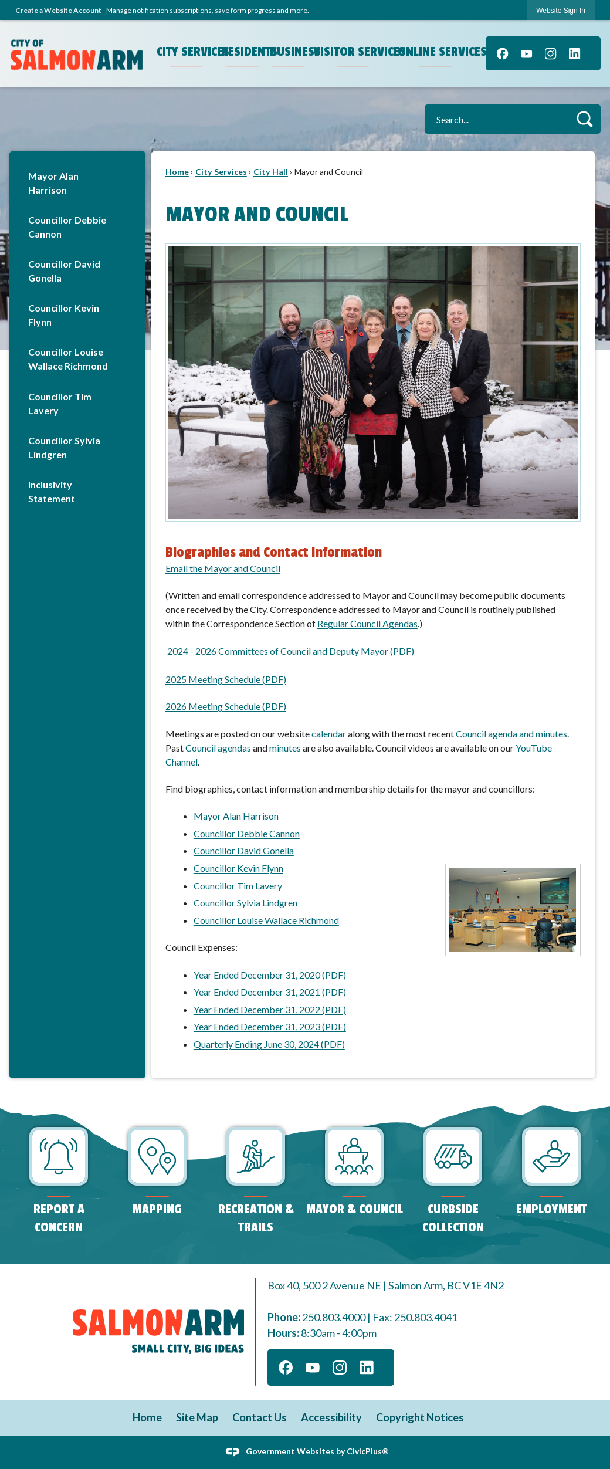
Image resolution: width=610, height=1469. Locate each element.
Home (177, 172)
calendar (328, 733)
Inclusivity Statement (51, 491)
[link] (561, 10)
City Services (221, 172)
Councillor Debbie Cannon (67, 226)
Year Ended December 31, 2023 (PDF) (270, 1026)
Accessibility (331, 1417)
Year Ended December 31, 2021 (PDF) (270, 991)
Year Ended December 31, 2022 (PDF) (270, 1009)
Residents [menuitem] (244, 51)
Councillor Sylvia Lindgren (64, 447)
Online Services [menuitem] (437, 51)
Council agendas (218, 747)
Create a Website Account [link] (58, 10)
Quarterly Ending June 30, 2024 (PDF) (269, 1044)
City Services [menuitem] (188, 51)
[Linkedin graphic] (574, 53)
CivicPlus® (368, 1451)
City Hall (270, 172)
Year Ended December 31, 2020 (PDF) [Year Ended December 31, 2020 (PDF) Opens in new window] (270, 974)
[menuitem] (77, 183)
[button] (584, 119)
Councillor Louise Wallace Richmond (68, 358)
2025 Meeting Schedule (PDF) (225, 679)
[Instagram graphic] (550, 53)
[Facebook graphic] (502, 53)
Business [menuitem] (290, 51)
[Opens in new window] (166, 650)
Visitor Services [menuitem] (354, 51)
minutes (284, 747)
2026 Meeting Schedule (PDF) (225, 706)
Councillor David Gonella (64, 270)
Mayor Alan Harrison (53, 182)
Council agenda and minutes (511, 733)
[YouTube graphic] (526, 53)
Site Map (197, 1417)
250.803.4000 (333, 1317)
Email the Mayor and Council (222, 568)
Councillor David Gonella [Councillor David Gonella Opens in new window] (244, 850)
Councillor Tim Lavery (60, 403)
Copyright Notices (420, 1417)
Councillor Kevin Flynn (63, 314)
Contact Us (259, 1417)
